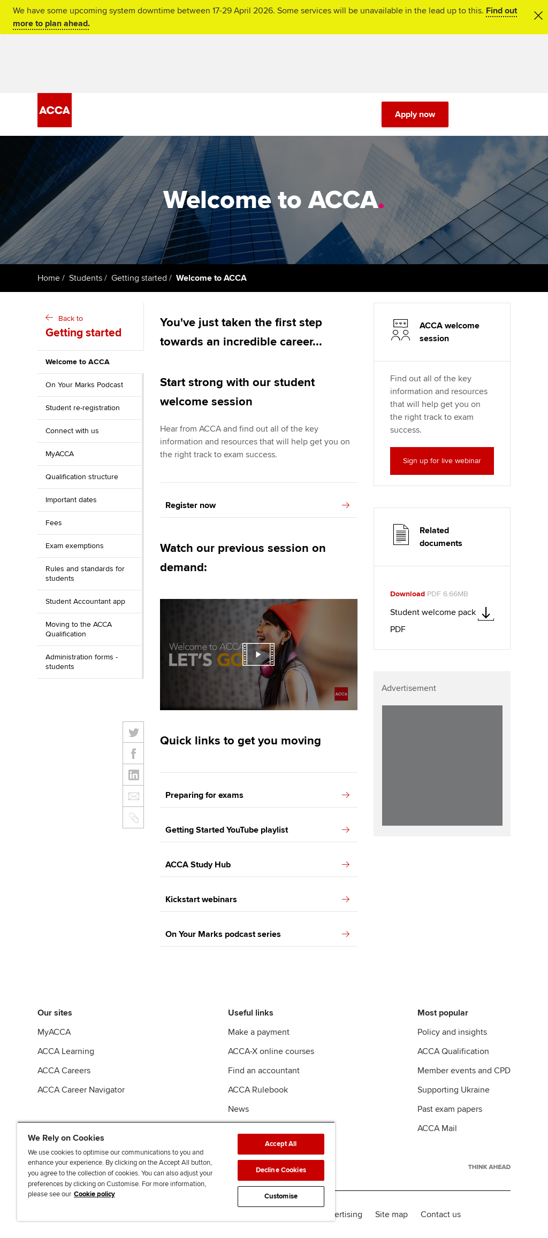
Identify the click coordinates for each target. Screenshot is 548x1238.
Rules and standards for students (85, 573)
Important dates (71, 499)
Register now (257, 505)
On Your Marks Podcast (84, 384)
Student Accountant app (85, 601)
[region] (176, 1171)
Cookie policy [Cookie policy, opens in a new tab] (94, 1194)
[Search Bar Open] (474, 114)
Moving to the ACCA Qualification (78, 629)
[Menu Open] (504, 114)
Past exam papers (449, 1109)
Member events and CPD (464, 1070)
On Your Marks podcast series (257, 934)
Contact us (441, 1214)
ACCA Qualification (453, 1051)
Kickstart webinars (257, 899)
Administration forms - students (81, 661)
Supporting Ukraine (453, 1090)
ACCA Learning (65, 1051)
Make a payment (259, 1032)
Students (85, 278)
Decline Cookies (281, 1170)
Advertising (341, 1214)
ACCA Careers (63, 1070)
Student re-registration (82, 407)
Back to (91, 327)
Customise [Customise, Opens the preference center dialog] (281, 1196)
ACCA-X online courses (271, 1051)
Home (48, 278)
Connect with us (72, 430)
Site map (391, 1214)
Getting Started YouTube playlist (257, 830)
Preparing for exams (257, 795)
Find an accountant (264, 1070)
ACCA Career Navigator (81, 1090)
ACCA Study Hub (257, 864)
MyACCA (59, 453)
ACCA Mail (437, 1128)
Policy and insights (452, 1032)
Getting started (139, 278)
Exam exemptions (74, 545)
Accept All (280, 1144)
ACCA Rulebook (258, 1090)
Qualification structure (81, 476)
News (238, 1109)
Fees (53, 522)
